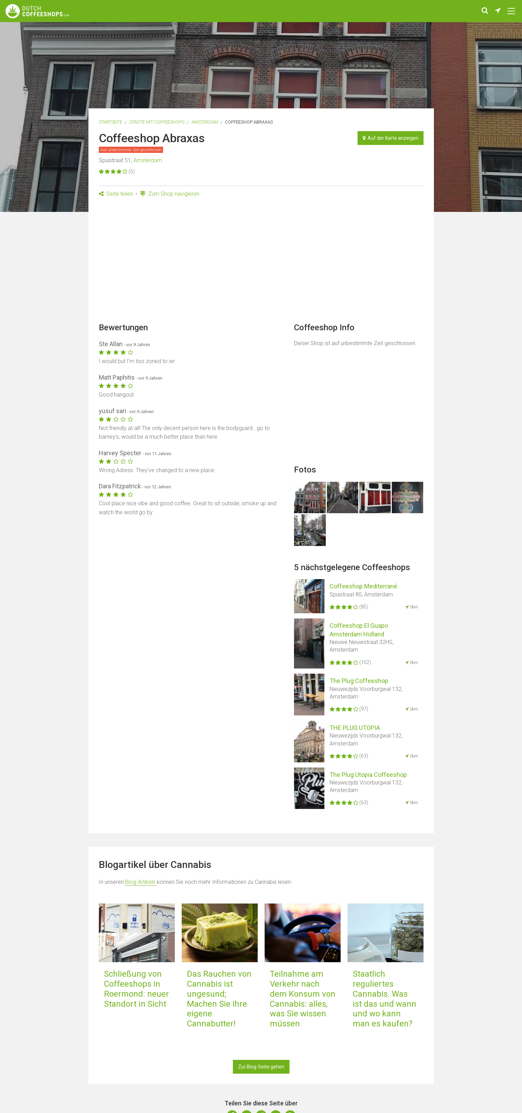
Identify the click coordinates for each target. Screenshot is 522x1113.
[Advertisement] (261, 262)
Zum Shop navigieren (169, 194)
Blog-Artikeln (141, 882)
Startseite (110, 122)
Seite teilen (116, 194)
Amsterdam (204, 122)
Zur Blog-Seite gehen (261, 1067)
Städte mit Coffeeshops (156, 122)
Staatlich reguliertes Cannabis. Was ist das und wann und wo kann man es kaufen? (384, 998)
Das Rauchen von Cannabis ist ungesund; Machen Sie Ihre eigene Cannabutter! (219, 998)
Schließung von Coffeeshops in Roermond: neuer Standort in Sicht (136, 988)
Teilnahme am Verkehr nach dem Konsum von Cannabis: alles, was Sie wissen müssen (302, 998)
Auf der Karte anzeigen (390, 138)
